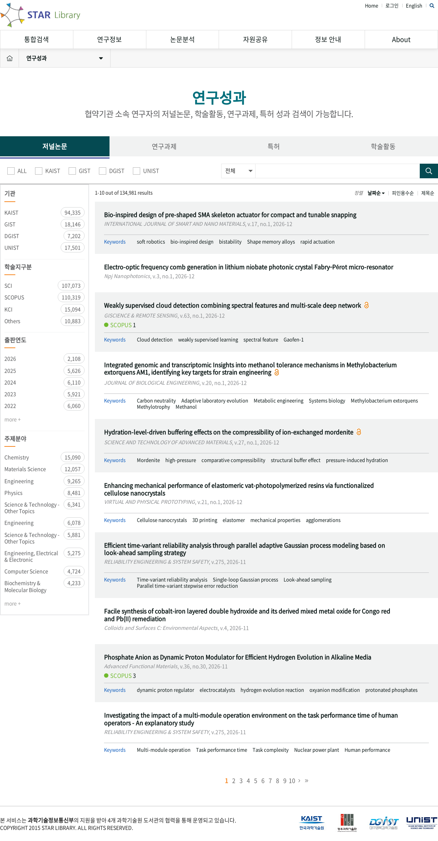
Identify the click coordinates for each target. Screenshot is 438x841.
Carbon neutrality (156, 400)
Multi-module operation (164, 750)
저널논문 (54, 146)
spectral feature (260, 339)
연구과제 (164, 146)
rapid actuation (317, 242)
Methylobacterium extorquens (384, 400)
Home (371, 6)
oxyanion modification (335, 690)
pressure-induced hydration (357, 460)
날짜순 (376, 192)
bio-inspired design (192, 242)
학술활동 (383, 146)
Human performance (367, 750)
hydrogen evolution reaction (272, 690)
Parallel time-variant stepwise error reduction (187, 586)
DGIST (111, 171)
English (414, 6)
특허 (274, 146)
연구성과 (64, 58)
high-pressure (180, 460)
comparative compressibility (233, 460)
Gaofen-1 (294, 339)
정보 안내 (328, 39)
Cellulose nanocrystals (162, 520)
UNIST (146, 171)
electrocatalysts (217, 690)
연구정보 (109, 39)
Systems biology (327, 400)
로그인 (392, 6)
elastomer (234, 520)
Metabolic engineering (278, 400)
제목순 (427, 192)
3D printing (204, 520)
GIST (80, 171)
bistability (230, 242)
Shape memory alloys (271, 242)
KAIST (47, 171)
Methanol (186, 407)
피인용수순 (403, 192)
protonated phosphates (391, 690)
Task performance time (221, 750)
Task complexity (271, 750)
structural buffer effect (295, 460)
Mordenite (148, 460)
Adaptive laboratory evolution (214, 400)
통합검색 (36, 39)
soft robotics (151, 242)
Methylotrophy (153, 407)
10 (292, 780)
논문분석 (182, 39)
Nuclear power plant (316, 750)
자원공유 (255, 39)
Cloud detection (155, 339)
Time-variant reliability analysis (172, 579)
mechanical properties (275, 520)
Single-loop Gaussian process (245, 579)
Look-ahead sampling (307, 579)
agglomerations (323, 520)
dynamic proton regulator (165, 690)
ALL (17, 171)
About (401, 39)
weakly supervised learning (208, 339)
